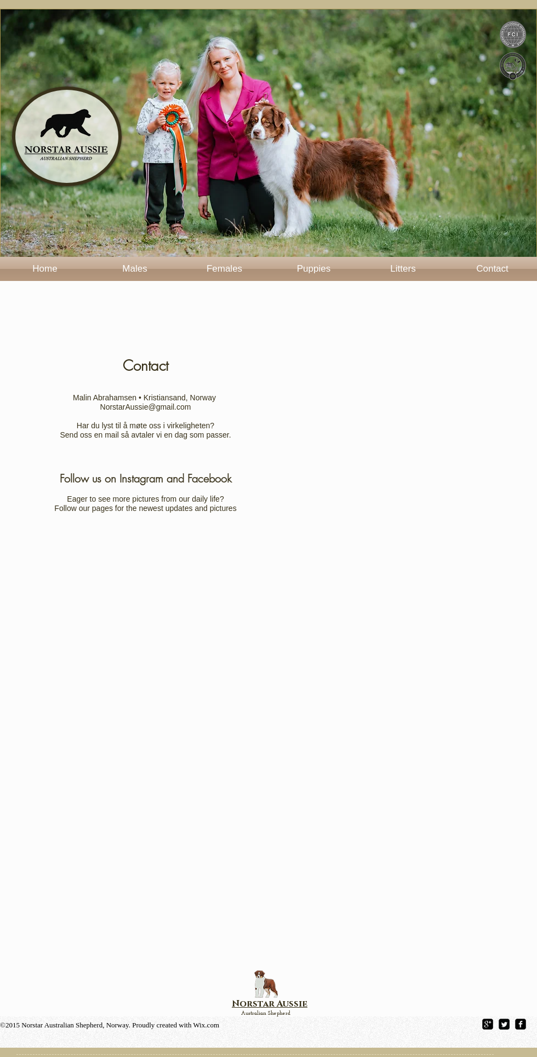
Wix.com (206, 1025)
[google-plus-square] (487, 1024)
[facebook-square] (520, 1024)
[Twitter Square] (504, 1024)
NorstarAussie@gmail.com (145, 407)
